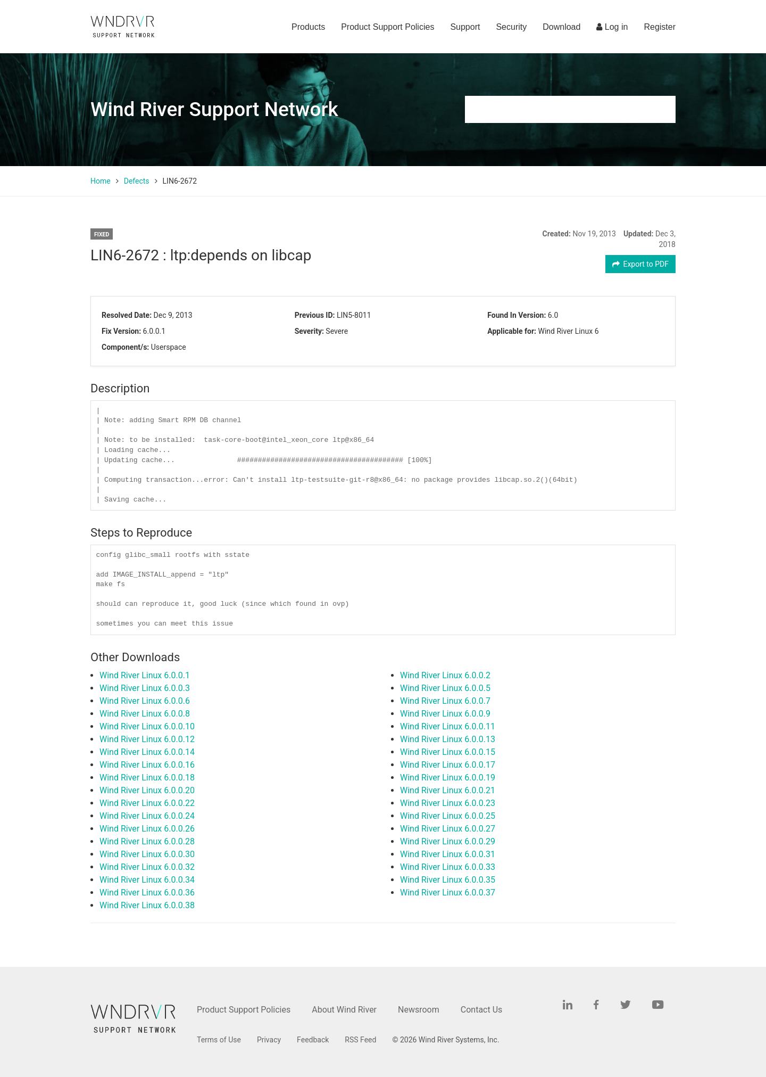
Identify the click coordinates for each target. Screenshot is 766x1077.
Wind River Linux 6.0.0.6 (144, 701)
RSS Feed (360, 1039)
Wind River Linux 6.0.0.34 (147, 880)
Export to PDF (640, 264)
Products (308, 26)
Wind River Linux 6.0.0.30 (147, 854)
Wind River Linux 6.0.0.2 (445, 675)
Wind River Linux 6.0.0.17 (447, 765)
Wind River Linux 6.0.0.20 (147, 790)
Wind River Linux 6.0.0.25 (447, 816)
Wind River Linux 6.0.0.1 (144, 675)
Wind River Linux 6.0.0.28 (147, 841)
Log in (612, 26)
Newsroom (418, 1010)
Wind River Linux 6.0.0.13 (447, 739)
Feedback (313, 1039)
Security (511, 26)
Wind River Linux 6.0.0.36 (147, 892)
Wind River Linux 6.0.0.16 (147, 765)
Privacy (269, 1039)
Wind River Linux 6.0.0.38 (147, 905)
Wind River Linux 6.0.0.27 (447, 829)
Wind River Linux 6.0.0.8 (144, 714)
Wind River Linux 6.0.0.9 (445, 714)
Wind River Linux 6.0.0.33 (447, 867)
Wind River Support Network (214, 109)
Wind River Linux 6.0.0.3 (144, 688)
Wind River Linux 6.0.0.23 (447, 803)
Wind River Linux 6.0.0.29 (447, 841)
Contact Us (482, 1010)
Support (465, 26)
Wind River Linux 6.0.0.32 (147, 867)
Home (100, 181)
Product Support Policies (387, 26)
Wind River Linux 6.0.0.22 (147, 803)
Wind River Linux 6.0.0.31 (447, 854)
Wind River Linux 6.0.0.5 (445, 688)
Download (561, 26)
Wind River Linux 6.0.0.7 (445, 701)
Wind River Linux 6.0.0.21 (447, 790)
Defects (136, 181)
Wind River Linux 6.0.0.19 (447, 777)
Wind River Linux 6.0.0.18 (147, 777)
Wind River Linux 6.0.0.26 (147, 829)
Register (660, 26)
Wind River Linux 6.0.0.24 (147, 816)
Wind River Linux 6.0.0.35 (447, 880)
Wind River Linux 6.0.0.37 (447, 892)
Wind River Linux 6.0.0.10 (147, 726)
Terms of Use (219, 1039)
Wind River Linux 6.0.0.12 (147, 739)
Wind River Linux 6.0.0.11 (447, 726)
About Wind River (344, 1010)
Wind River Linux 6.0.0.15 (447, 752)
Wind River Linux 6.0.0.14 (147, 752)
